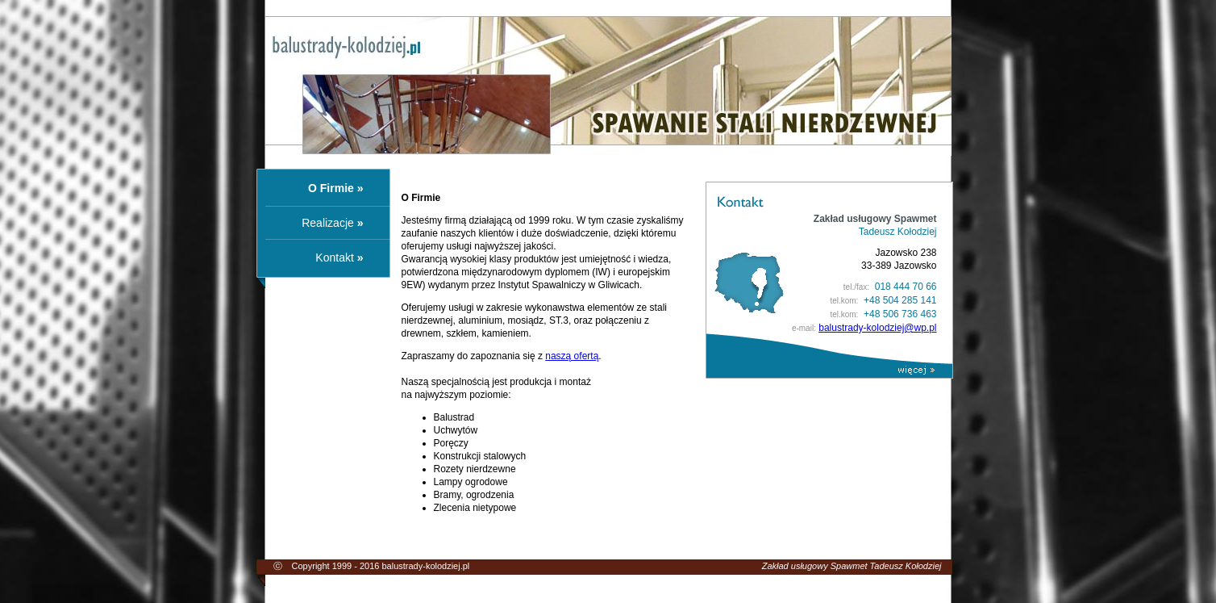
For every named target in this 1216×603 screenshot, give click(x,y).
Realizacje (328, 222)
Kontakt (334, 257)
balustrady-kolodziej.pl (425, 566)
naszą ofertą (571, 356)
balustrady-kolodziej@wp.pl (877, 327)
